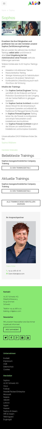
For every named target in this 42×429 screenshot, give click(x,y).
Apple (5, 406)
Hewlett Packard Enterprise (14, 392)
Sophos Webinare (9, 143)
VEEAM (6, 400)
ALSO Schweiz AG (10, 383)
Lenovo (6, 403)
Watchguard (8, 417)
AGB (5, 364)
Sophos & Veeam (10, 411)
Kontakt (6, 358)
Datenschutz (8, 367)
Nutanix (6, 397)
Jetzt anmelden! (12, 329)
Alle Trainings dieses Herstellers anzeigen (21, 203)
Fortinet (6, 389)
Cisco (5, 386)
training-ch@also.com (12, 311)
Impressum (8, 361)
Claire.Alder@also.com (16, 274)
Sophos (12, 10)
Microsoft (7, 394)
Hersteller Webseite (9, 150)
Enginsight (7, 419)
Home (4, 10)
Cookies (6, 369)
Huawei (6, 408)
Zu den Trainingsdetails (20, 168)
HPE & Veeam (8, 414)
